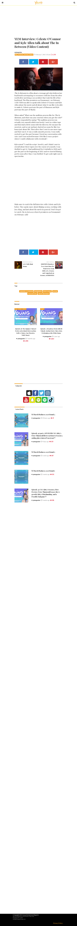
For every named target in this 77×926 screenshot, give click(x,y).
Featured (20, 54)
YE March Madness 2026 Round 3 (43, 415)
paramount (32, 293)
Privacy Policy (58, 923)
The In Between (43, 293)
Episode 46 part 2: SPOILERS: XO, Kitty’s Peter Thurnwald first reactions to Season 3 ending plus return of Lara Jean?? (47, 435)
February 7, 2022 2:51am (42, 55)
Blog (16, 54)
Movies (31, 54)
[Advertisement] (38, 21)
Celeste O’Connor (26, 291)
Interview (26, 54)
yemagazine (18, 52)
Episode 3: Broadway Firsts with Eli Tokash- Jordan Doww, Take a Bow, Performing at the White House (51, 331)
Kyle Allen (47, 291)
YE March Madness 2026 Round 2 (43, 452)
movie (55, 291)
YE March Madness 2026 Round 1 (43, 471)
